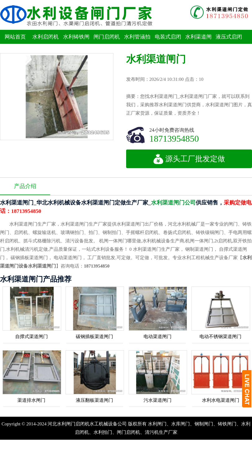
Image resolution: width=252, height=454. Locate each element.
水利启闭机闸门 (45, 44)
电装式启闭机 (168, 44)
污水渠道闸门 (158, 400)
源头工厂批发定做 (189, 159)
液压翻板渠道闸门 (94, 400)
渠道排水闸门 (31, 400)
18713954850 (174, 138)
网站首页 (15, 37)
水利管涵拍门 (137, 44)
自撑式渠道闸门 (31, 336)
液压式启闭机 (229, 44)
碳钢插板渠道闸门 (94, 336)
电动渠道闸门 (158, 336)
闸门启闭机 (107, 37)
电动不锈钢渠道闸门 (220, 336)
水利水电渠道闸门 (220, 400)
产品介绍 (25, 186)
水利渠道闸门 (198, 44)
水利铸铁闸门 (76, 44)
